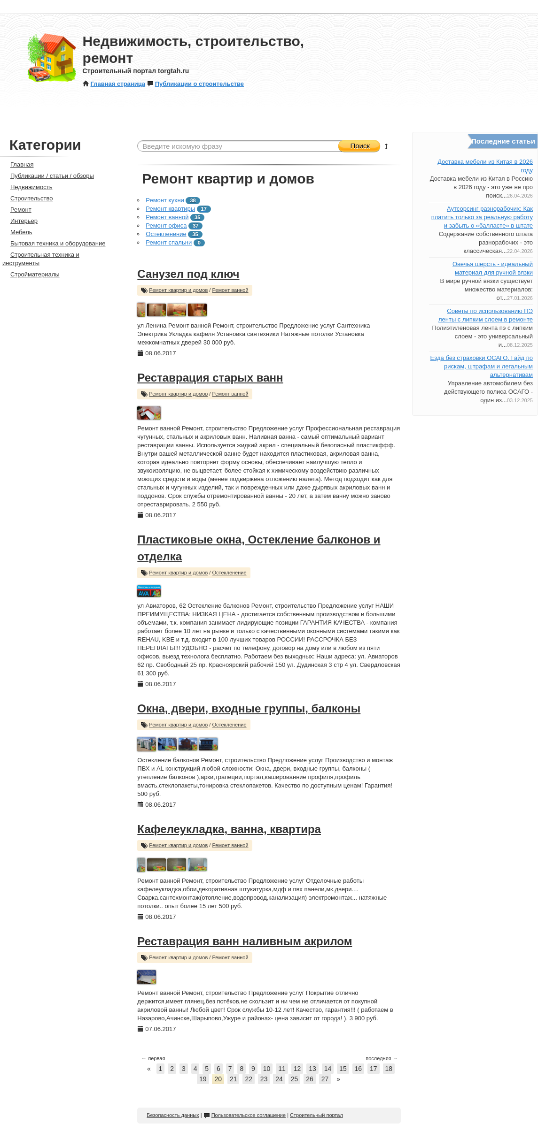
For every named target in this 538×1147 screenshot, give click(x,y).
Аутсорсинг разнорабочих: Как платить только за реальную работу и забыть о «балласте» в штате (482, 217)
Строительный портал (316, 1115)
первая (153, 1058)
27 (325, 1079)
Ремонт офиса (166, 225)
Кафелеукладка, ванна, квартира (229, 829)
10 (267, 1068)
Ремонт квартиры (170, 208)
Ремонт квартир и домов (178, 290)
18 (389, 1068)
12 (297, 1068)
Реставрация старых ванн (210, 377)
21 (233, 1079)
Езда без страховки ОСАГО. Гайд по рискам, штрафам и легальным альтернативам (481, 366)
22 (248, 1079)
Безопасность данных (173, 1115)
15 (343, 1068)
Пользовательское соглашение (244, 1115)
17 (373, 1068)
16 (358, 1068)
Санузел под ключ (188, 274)
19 (203, 1079)
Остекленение (166, 233)
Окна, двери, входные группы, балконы (248, 708)
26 (309, 1079)
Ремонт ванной (167, 217)
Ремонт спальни (169, 242)
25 (294, 1079)
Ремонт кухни (165, 200)
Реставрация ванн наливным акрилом (244, 941)
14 (328, 1068)
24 (279, 1079)
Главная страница (114, 83)
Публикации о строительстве (195, 83)
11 (282, 1068)
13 (312, 1068)
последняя (382, 1058)
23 (264, 1079)
